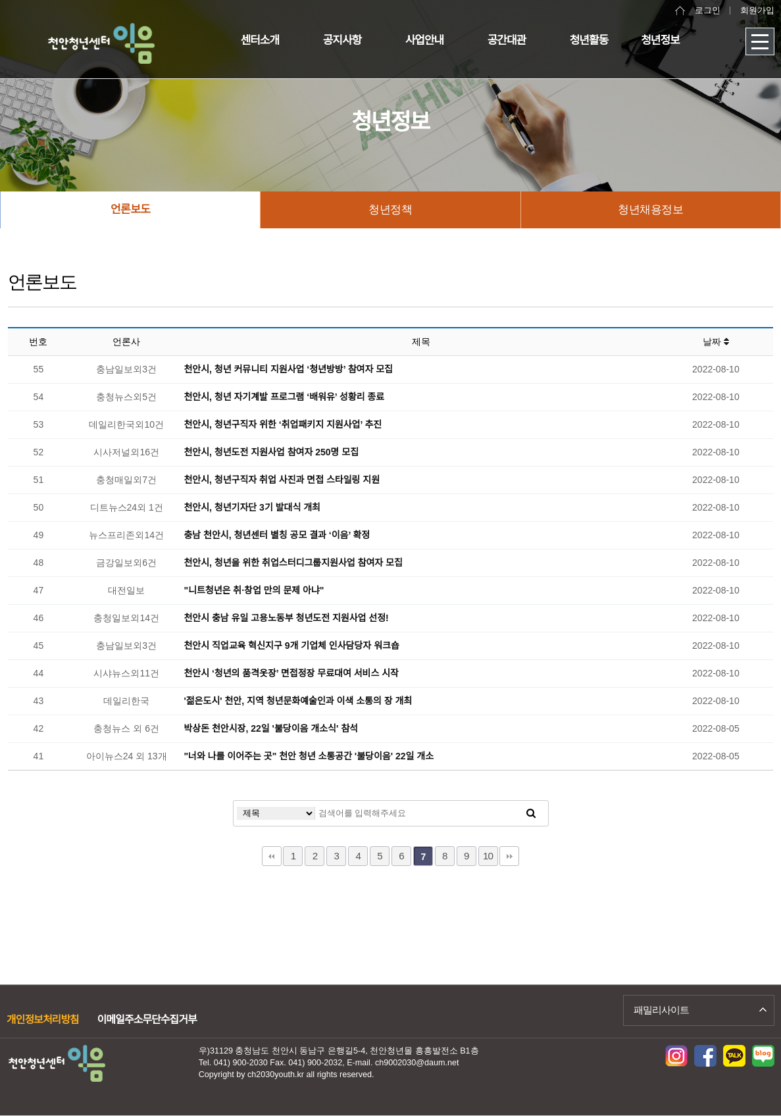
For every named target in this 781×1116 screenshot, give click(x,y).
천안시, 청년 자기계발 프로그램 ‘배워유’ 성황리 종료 (284, 397)
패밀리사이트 (661, 1009)
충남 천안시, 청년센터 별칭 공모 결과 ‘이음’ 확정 (277, 535)
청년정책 (390, 209)
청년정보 (660, 40)
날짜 (716, 341)
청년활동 (589, 40)
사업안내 (424, 40)
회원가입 (757, 10)
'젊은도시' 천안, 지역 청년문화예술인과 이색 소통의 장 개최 (298, 701)
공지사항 (342, 40)
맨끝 (509, 856)
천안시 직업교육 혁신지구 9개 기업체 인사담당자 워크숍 (291, 645)
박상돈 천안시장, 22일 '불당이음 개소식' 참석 (271, 728)
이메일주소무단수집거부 (147, 1019)
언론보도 (131, 209)
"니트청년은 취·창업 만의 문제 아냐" (254, 590)
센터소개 (260, 40)
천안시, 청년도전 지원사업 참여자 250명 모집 (271, 452)
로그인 (707, 10)
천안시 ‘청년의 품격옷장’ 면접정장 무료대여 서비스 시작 (291, 673)
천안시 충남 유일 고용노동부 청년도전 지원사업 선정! (286, 618)
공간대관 (507, 40)
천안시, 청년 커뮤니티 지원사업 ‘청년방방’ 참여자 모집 (288, 369)
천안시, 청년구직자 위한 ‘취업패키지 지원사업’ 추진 (283, 424)
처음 (272, 856)
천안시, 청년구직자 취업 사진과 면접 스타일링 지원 (282, 479)
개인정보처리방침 (43, 1019)
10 (488, 855)
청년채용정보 (650, 209)
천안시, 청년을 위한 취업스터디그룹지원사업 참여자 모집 (293, 562)
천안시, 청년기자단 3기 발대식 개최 (252, 507)
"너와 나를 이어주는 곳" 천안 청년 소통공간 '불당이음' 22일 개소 (309, 756)
